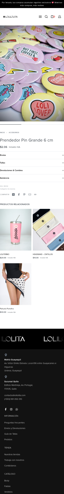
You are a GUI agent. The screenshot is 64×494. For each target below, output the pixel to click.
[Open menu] (40, 17)
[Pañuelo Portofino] (15, 284)
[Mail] (29, 194)
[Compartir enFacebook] (19, 194)
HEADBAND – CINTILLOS (43, 254)
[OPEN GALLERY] (32, 73)
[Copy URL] (35, 194)
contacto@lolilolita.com (14, 395)
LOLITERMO (4, 254)
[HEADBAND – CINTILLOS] (48, 230)
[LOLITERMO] (15, 230)
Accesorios (14, 132)
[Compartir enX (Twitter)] (13, 194)
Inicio (2, 132)
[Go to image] (10, 124)
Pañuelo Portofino (7, 309)
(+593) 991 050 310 (13, 399)
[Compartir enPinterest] (24, 194)
